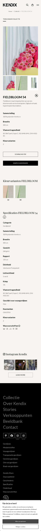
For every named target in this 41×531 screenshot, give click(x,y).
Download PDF (20, 154)
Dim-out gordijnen (10, 462)
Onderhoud (7, 488)
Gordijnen (7, 444)
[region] (20, 515)
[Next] (36, 51)
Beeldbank (13, 421)
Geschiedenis (8, 480)
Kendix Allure (8, 473)
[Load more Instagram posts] (20, 375)
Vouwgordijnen (9, 451)
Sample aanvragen (20, 163)
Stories (9, 409)
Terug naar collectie (11, 19)
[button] (9, 365)
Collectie (16, 11)
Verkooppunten (17, 415)
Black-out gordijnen (10, 466)
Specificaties (8, 484)
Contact (10, 427)
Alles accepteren (20, 521)
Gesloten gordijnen (10, 459)
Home (10, 11)
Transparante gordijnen (12, 455)
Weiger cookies (20, 527)
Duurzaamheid (8, 477)
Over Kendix (14, 403)
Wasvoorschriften (10, 492)
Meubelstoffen (9, 447)
